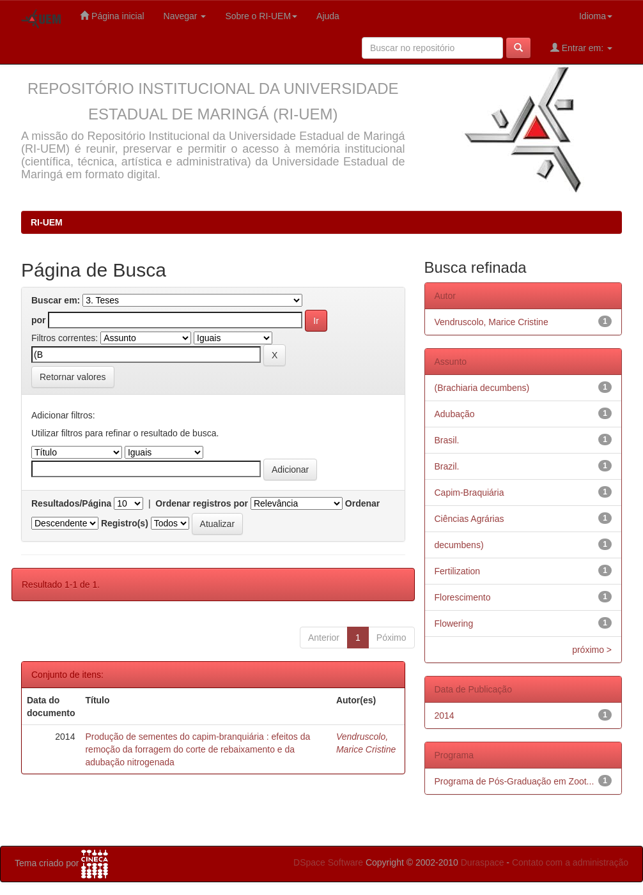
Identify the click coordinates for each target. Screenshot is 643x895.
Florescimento (463, 597)
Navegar (185, 16)
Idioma (595, 16)
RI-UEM (47, 222)
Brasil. (447, 440)
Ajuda (327, 16)
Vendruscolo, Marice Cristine (491, 322)
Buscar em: (55, 300)
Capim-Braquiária (469, 492)
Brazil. (447, 466)
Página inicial (112, 15)
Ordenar (362, 503)
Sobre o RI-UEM (261, 16)
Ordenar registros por (201, 503)
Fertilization (458, 571)
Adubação (455, 414)
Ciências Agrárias (469, 519)
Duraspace (482, 862)
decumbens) (459, 545)
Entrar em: (581, 47)
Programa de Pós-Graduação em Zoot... (514, 781)
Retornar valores (73, 377)
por (38, 320)
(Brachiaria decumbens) (482, 388)
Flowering (454, 623)
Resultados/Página (71, 503)
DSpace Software (328, 862)
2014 (444, 715)
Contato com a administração (570, 862)
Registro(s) (124, 523)
